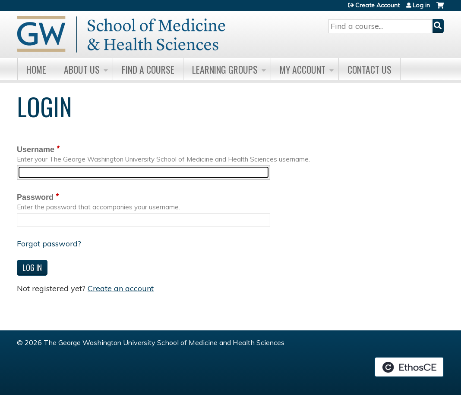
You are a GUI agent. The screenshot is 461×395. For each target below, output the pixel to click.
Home (36, 69)
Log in (421, 5)
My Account (302, 69)
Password (35, 197)
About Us (82, 69)
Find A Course (148, 69)
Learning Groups (225, 69)
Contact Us (369, 69)
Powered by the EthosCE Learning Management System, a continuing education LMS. (409, 367)
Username (35, 149)
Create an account (121, 288)
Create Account (377, 5)
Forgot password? (49, 244)
